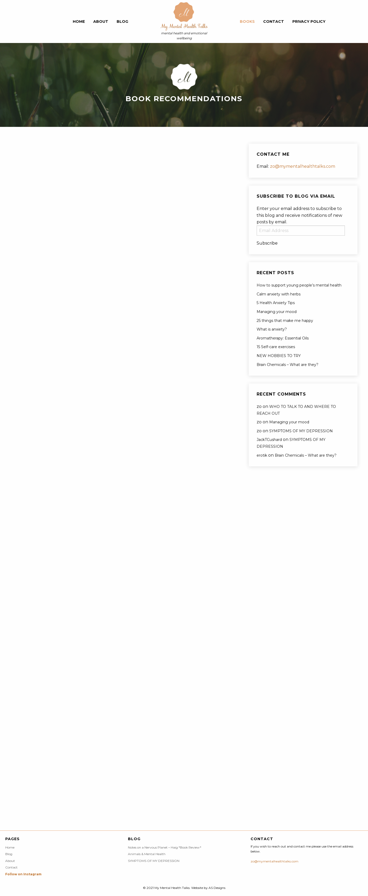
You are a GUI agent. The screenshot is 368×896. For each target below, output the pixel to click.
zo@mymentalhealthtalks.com (302, 166)
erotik (262, 455)
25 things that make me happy (285, 320)
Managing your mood (277, 311)
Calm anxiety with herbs (278, 294)
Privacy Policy (308, 21)
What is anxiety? (272, 329)
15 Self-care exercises (276, 346)
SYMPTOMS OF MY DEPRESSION (301, 431)
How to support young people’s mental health (299, 285)
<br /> (26, 170)
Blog (122, 21)
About (100, 21)
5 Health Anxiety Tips (276, 302)
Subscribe (267, 243)
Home (79, 21)
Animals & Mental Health (146, 854)
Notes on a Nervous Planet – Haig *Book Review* (164, 847)
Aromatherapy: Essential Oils (283, 338)
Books (247, 21)
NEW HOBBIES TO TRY (279, 355)
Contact (273, 21)
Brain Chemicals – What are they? (287, 364)
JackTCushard (269, 439)
